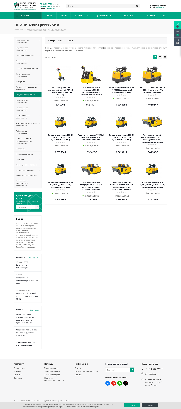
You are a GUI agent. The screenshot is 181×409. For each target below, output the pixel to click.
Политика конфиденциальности (54, 379)
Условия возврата (52, 374)
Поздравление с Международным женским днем (27, 280)
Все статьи (34, 310)
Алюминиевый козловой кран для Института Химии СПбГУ (27, 296)
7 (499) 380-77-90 (46, 4)
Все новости (34, 258)
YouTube (113, 383)
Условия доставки (52, 371)
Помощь (48, 364)
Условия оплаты (51, 368)
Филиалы (18, 378)
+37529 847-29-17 (46, 6)
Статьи (78, 368)
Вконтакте (107, 383)
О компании (19, 368)
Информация (81, 364)
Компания (19, 364)
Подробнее (150, 405)
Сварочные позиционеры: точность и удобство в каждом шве (27, 333)
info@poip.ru (50, 8)
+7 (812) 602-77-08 (158, 5)
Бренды (78, 374)
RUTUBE (125, 383)
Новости (17, 371)
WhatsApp (119, 383)
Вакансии (18, 374)
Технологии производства (86, 371)
